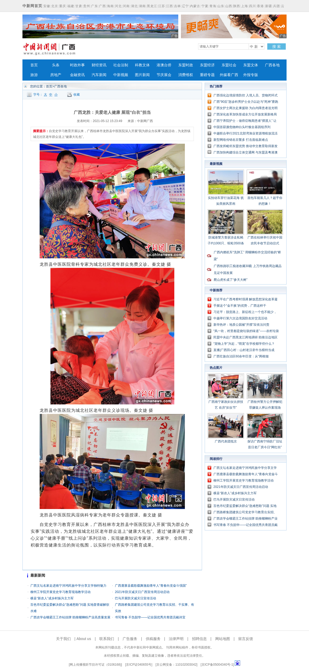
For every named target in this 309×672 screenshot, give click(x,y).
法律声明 (176, 639)
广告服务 (130, 639)
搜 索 (276, 46)
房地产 (55, 75)
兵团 (276, 6)
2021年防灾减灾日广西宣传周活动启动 (142, 592)
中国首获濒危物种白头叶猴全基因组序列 (241, 127)
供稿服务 (153, 639)
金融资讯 (77, 75)
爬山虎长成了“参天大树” (230, 280)
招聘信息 (199, 639)
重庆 (62, 6)
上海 (244, 6)
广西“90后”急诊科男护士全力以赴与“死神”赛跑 (245, 102)
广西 (102, 6)
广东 (94, 6)
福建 (70, 6)
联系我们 (106, 639)
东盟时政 (185, 65)
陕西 (236, 6)
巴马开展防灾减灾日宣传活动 (135, 598)
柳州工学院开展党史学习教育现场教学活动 (60, 592)
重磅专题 (207, 75)
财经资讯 (99, 65)
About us (83, 639)
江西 (169, 6)
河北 (118, 6)
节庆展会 (164, 75)
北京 (54, 6)
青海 (212, 6)
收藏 (76, 94)
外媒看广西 (229, 75)
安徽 (46, 6)
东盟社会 (229, 65)
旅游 (34, 75)
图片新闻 (142, 75)
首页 (34, 65)
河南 (126, 6)
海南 (110, 6)
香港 (260, 6)
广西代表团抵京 (226, 441)
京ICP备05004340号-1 (217, 664)
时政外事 (77, 65)
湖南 (142, 6)
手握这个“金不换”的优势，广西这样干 (239, 305)
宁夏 (205, 6)
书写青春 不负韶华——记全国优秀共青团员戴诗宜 (150, 617)
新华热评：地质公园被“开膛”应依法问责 (241, 324)
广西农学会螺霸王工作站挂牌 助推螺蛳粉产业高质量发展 (70, 617)
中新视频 (120, 75)
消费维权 (185, 75)
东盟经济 (207, 65)
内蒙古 (195, 6)
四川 (252, 6)
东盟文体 (250, 65)
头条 (55, 65)
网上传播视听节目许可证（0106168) (95, 664)
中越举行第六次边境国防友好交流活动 (240, 318)
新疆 (268, 6)
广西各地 (272, 65)
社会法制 (120, 65)
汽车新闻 (99, 75)
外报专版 (250, 75)
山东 (220, 6)
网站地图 (222, 639)
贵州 (86, 6)
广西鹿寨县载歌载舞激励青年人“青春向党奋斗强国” (151, 585)
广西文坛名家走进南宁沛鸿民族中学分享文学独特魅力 (68, 585)
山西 (228, 6)
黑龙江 (152, 6)
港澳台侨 (164, 65)
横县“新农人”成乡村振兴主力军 (52, 598)
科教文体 (142, 65)
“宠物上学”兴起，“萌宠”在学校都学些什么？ (244, 344)
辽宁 (185, 6)
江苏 (161, 6)
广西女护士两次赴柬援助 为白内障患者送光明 (245, 108)
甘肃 (78, 6)
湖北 (134, 6)
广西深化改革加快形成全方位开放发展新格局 (245, 114)
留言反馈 (245, 639)
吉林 (177, 6)
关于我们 (63, 639)
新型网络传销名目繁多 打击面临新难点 (240, 140)
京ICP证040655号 (138, 664)
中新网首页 (32, 6)
